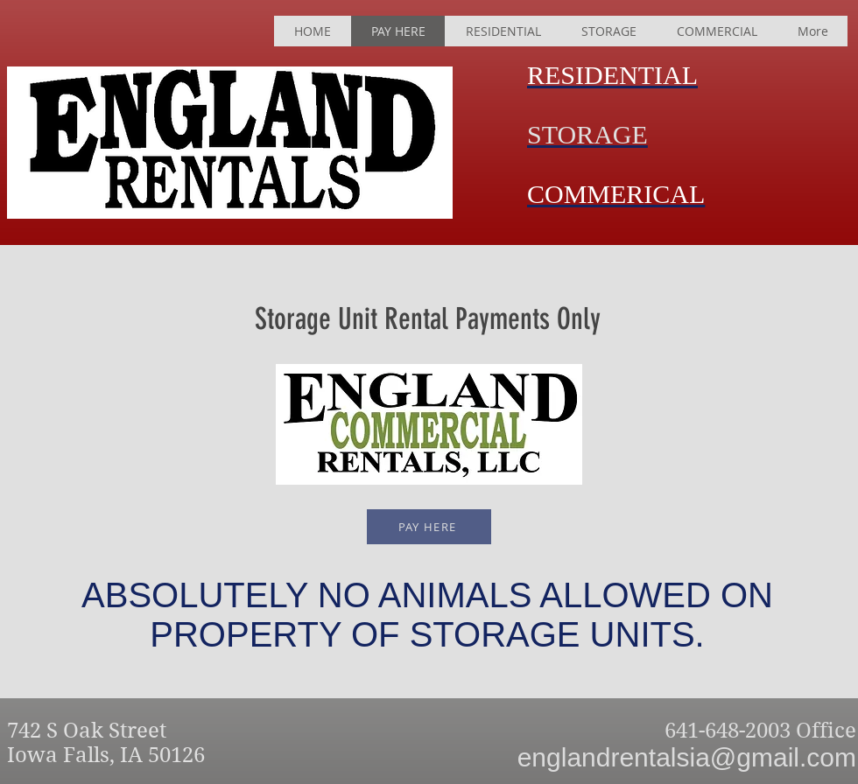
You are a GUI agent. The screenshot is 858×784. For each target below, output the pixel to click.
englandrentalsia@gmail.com (686, 757)
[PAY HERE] (429, 526)
